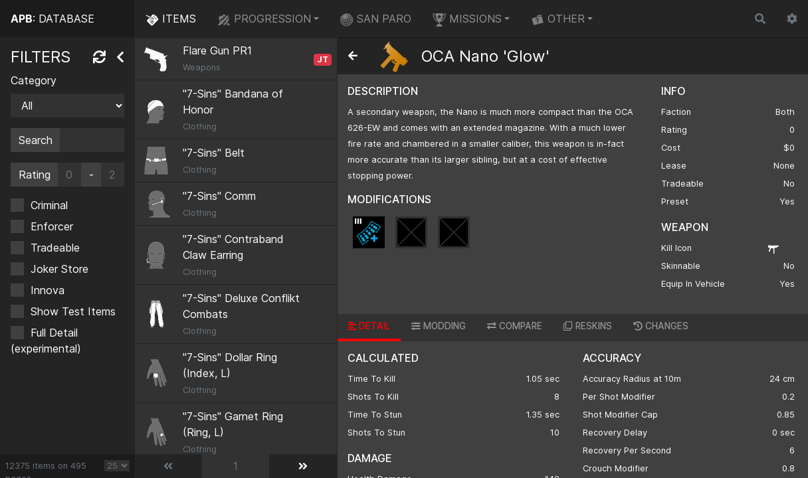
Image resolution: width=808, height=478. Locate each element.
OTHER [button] (558, 19)
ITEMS (171, 19)
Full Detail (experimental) (46, 340)
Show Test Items (73, 311)
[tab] (369, 327)
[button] (792, 18)
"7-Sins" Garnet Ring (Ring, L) (233, 424)
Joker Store (59, 269)
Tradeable (55, 247)
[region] (67, 245)
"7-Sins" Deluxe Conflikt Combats (241, 306)
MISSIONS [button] (467, 19)
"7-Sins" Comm (219, 195)
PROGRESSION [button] (264, 19)
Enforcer (52, 226)
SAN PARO (375, 19)
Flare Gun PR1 (217, 50)
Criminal (49, 205)
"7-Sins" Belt (214, 152)
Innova (47, 290)
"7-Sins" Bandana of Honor (233, 101)
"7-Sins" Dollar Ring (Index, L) (230, 365)
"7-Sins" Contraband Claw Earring (233, 247)
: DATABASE (52, 18)
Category (33, 80)
